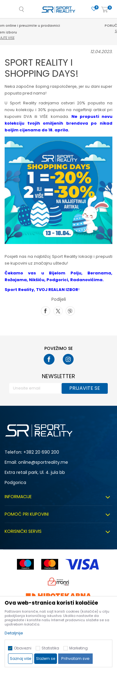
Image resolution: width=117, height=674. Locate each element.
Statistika (50, 648)
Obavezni (22, 648)
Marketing (78, 648)
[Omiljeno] (93, 9)
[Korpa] (105, 10)
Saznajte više (59, 38)
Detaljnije (14, 633)
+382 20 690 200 (41, 452)
